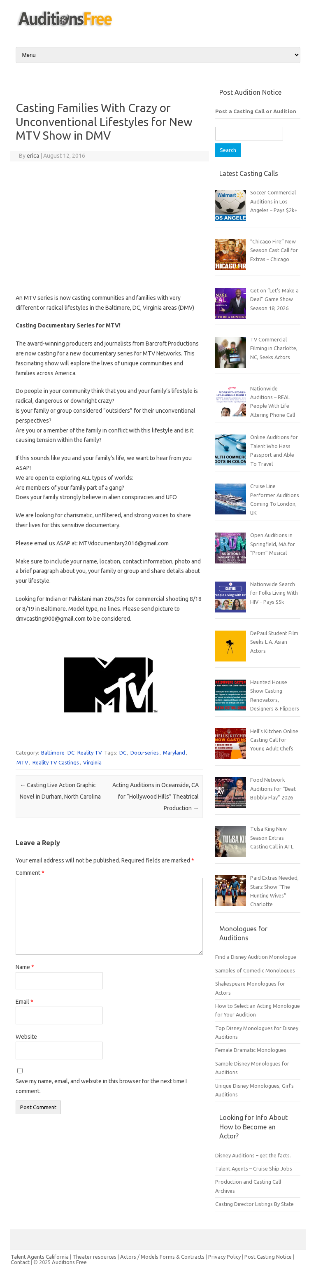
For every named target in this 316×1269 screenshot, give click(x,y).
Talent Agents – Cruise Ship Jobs (253, 1168)
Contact (21, 1262)
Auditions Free (69, 1262)
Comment (30, 872)
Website (26, 1036)
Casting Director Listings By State (254, 1204)
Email (24, 1001)
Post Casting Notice (268, 1257)
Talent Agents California (40, 1257)
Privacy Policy (225, 1257)
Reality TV (89, 752)
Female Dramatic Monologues (250, 1050)
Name (25, 967)
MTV (22, 762)
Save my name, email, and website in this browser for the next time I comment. (101, 1086)
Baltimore (53, 752)
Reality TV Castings (56, 762)
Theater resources (94, 1257)
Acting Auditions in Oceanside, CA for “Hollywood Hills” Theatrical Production (155, 796)
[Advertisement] (109, 227)
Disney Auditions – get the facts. (253, 1155)
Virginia (92, 762)
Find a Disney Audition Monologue (255, 957)
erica (33, 155)
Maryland (174, 752)
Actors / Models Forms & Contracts (162, 1257)
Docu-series (144, 752)
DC (70, 752)
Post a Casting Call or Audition (255, 111)
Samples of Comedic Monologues (255, 970)
